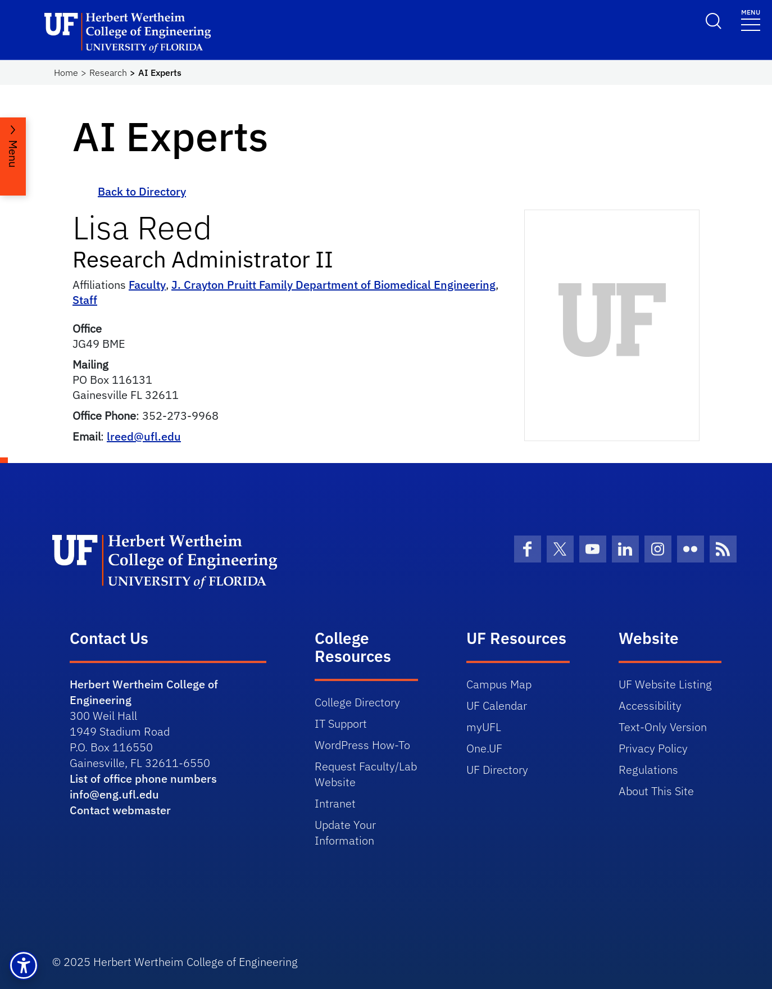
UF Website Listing (665, 684)
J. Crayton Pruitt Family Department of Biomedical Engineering (333, 284)
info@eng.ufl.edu (114, 794)
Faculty (147, 284)
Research (108, 72)
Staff (84, 299)
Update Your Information (345, 832)
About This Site (656, 791)
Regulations (648, 769)
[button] (23, 965)
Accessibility (650, 705)
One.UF (484, 748)
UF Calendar (496, 705)
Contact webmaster (120, 810)
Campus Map (499, 684)
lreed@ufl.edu (144, 436)
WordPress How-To (362, 744)
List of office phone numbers (143, 778)
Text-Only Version (663, 726)
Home (66, 72)
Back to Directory (142, 191)
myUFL (483, 726)
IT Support (341, 723)
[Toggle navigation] (750, 19)
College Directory (357, 702)
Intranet (335, 803)
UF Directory (497, 769)
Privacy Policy (653, 748)
